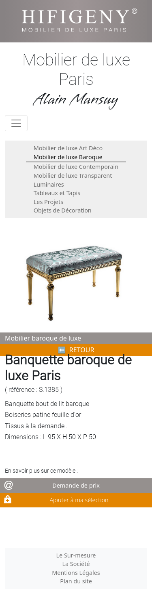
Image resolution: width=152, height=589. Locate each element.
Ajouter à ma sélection (78, 500)
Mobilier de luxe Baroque (68, 157)
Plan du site (76, 581)
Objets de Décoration (63, 210)
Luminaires (49, 184)
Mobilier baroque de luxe (43, 338)
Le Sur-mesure (76, 555)
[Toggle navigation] (16, 123)
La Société (76, 564)
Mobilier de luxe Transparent (73, 175)
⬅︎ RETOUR (76, 349)
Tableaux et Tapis (57, 193)
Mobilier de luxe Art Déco (68, 148)
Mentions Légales (76, 572)
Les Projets (48, 202)
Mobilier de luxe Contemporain (76, 166)
